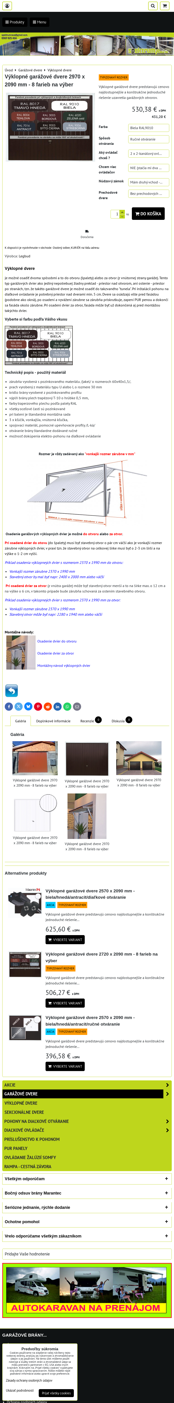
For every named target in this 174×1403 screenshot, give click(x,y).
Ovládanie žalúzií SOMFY (30, 1157)
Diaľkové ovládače (88, 1130)
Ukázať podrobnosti (20, 1391)
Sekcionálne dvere (24, 1112)
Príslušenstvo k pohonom (32, 1139)
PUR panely (15, 1148)
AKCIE (88, 1085)
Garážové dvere (88, 1093)
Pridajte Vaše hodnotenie (27, 1254)
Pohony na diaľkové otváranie (88, 1121)
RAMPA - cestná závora (27, 1166)
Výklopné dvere (21, 1103)
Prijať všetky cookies (56, 1393)
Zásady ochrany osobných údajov (29, 1380)
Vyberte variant (65, 939)
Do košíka (148, 213)
